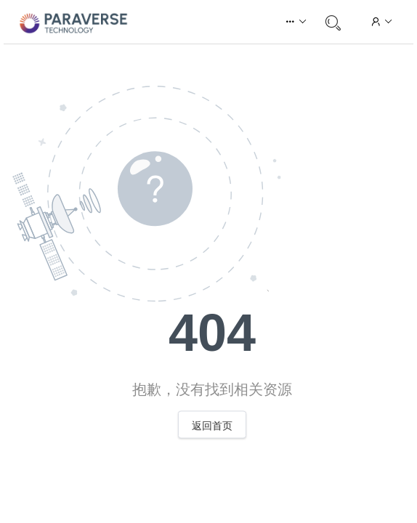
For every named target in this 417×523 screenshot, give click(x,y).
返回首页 (212, 425)
